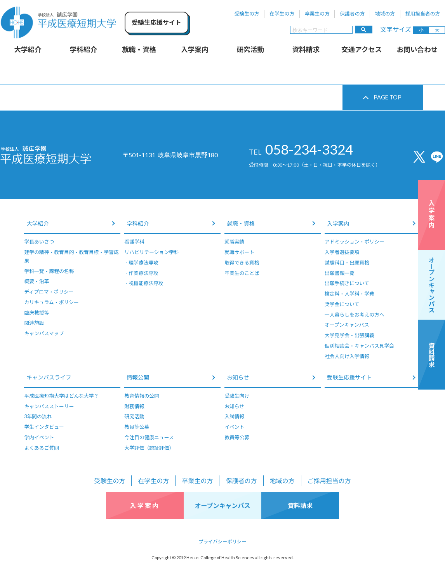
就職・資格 (139, 49)
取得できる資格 (241, 262)
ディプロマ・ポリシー (48, 292)
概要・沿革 (36, 281)
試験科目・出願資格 (347, 262)
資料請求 (306, 49)
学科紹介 (83, 49)
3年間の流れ (38, 416)
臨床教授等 (36, 313)
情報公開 (138, 377)
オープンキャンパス (347, 325)
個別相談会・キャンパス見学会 (359, 346)
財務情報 (134, 406)
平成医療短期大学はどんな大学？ (61, 396)
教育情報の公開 (141, 396)
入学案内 (194, 49)
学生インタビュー (44, 427)
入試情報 (234, 416)
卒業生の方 (317, 13)
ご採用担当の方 (329, 480)
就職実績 (234, 241)
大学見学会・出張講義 (349, 335)
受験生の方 (247, 13)
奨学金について (342, 304)
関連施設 (34, 323)
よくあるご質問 (41, 448)
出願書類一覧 (340, 273)
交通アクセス (361, 49)
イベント (234, 427)
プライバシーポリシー (223, 542)
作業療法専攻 (143, 273)
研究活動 (250, 49)
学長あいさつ (39, 241)
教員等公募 (136, 427)
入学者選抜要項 (342, 252)
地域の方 (385, 13)
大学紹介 (27, 49)
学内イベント (39, 437)
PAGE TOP (388, 97)
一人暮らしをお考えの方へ (354, 314)
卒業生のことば (241, 273)
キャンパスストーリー (49, 406)
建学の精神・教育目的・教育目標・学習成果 (71, 256)
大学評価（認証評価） (149, 448)
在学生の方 (281, 13)
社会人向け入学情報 (347, 356)
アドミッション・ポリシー (354, 241)
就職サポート (239, 252)
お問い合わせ (417, 49)
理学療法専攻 (143, 262)
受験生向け (236, 396)
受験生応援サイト (349, 377)
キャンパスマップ (44, 333)
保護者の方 (352, 13)
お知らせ (238, 377)
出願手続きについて (347, 283)
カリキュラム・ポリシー (51, 302)
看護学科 (134, 241)
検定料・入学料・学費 (349, 294)
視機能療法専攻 (146, 283)
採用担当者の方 (422, 13)
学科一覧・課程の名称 (49, 271)
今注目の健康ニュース (149, 437)
